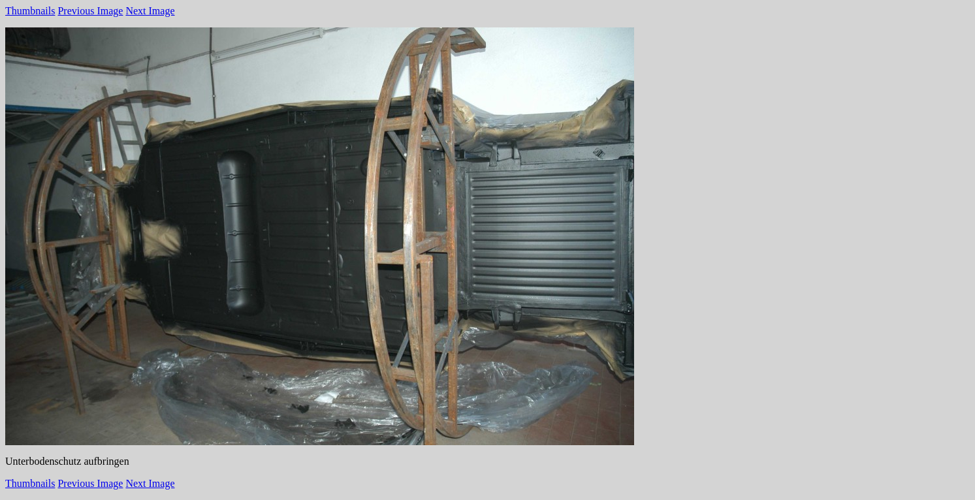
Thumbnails (30, 10)
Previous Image (90, 10)
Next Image (149, 10)
